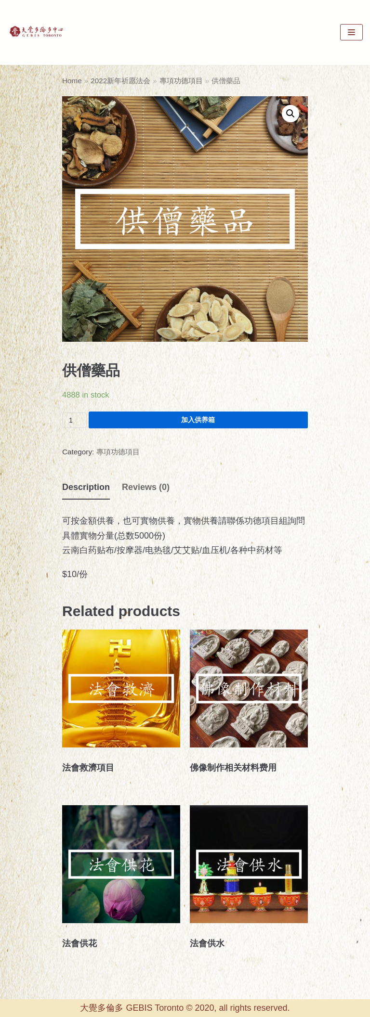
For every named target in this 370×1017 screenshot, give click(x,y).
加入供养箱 (198, 420)
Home (72, 81)
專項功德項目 (181, 81)
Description (86, 487)
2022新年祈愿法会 (120, 81)
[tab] (86, 488)
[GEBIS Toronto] (36, 32)
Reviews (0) (146, 487)
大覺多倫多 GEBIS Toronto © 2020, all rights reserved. (185, 1008)
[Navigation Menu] (351, 32)
